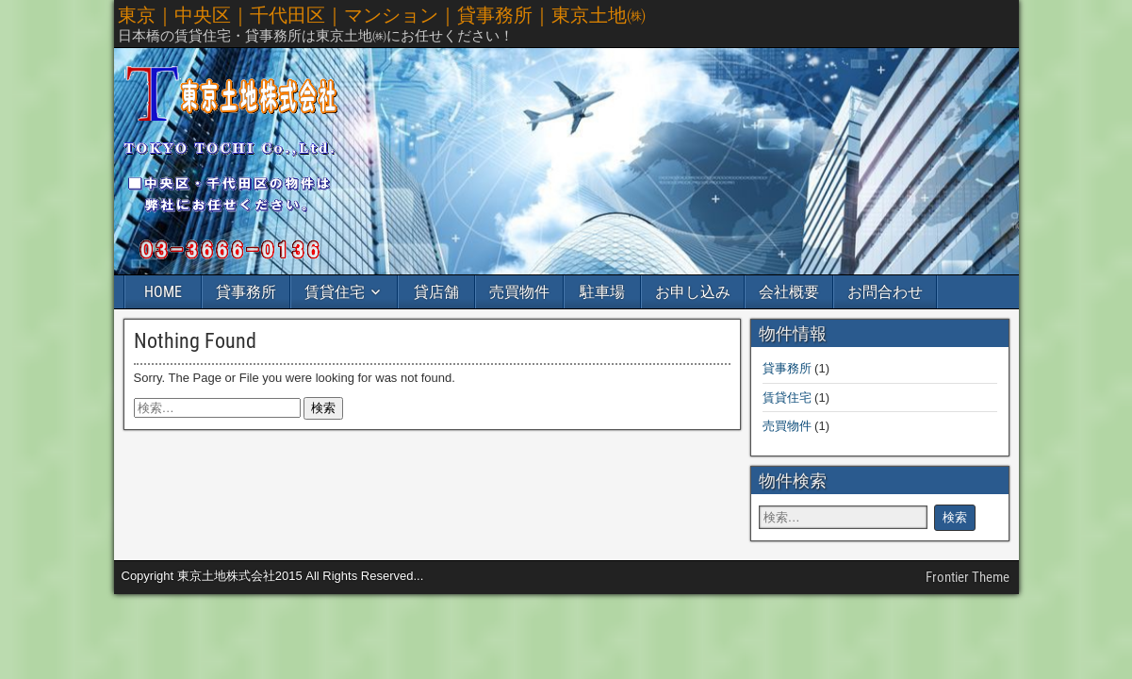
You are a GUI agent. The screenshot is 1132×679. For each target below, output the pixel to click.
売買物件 (519, 292)
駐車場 (602, 292)
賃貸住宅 (334, 292)
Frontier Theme (967, 577)
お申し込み (692, 292)
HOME (163, 292)
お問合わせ (885, 292)
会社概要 (789, 292)
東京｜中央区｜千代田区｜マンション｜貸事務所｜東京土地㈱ (382, 15)
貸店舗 (436, 292)
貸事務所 (246, 292)
